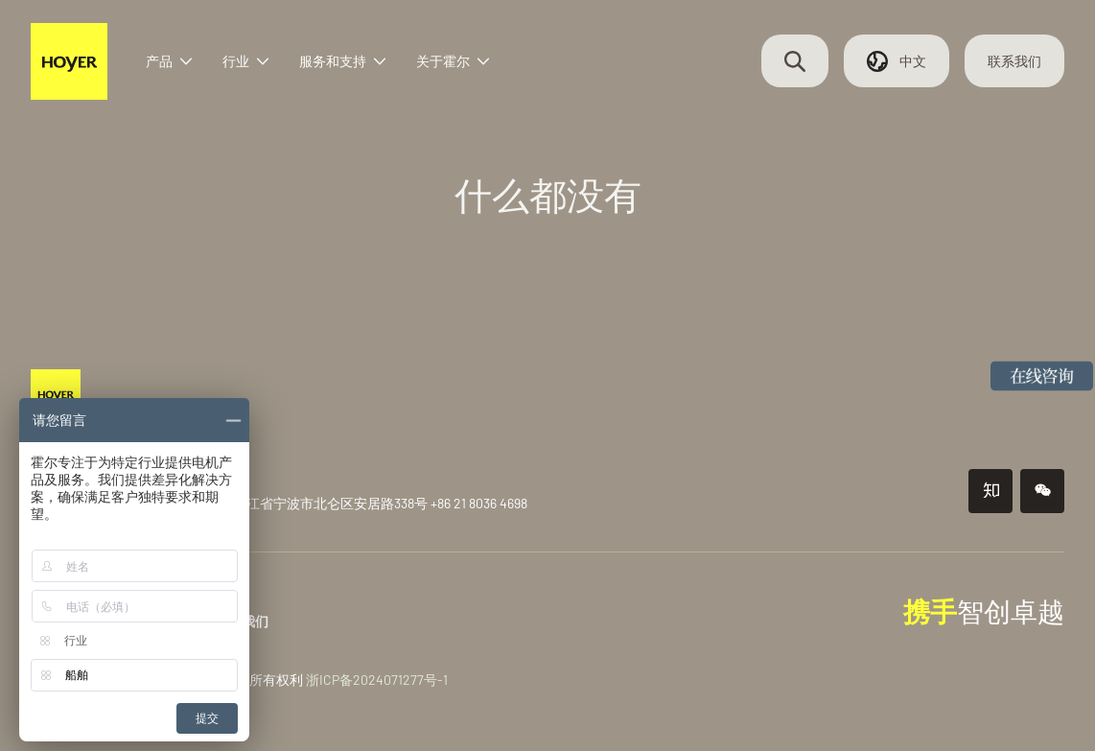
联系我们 (1014, 62)
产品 (169, 62)
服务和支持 (342, 62)
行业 (245, 62)
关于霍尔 (452, 62)
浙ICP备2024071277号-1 (377, 679)
